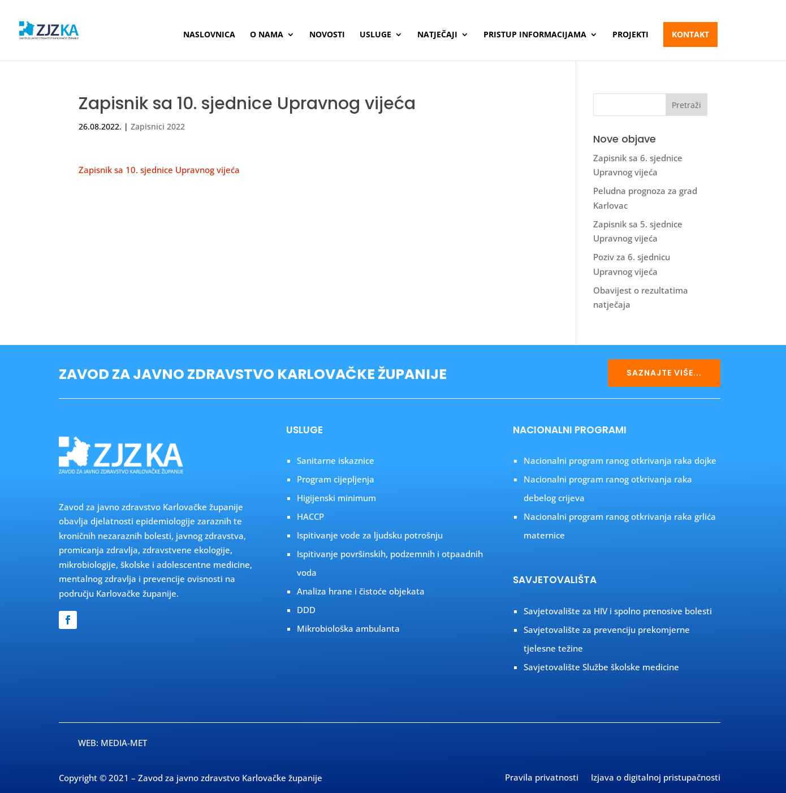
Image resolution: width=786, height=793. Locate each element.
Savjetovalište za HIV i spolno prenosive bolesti (618, 611)
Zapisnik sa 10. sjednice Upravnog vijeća (159, 169)
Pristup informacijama (534, 35)
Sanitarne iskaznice (335, 460)
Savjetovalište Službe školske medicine (601, 667)
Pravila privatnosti (541, 778)
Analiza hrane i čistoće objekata (361, 591)
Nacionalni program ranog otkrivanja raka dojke (620, 460)
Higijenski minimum (336, 497)
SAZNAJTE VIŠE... (664, 372)
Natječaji (437, 35)
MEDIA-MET (124, 742)
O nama (266, 35)
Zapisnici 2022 (158, 126)
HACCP (310, 516)
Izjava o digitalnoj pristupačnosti (655, 778)
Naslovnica (209, 35)
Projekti (630, 35)
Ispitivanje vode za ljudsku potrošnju (370, 535)
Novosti (327, 35)
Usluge (375, 35)
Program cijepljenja (335, 479)
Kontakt (690, 34)
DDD (306, 609)
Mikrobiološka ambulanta (348, 628)
